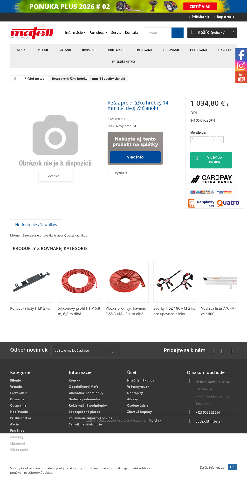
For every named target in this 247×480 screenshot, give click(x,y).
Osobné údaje (138, 405)
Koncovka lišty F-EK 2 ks (30, 308)
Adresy (132, 399)
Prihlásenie (199, 16)
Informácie (74, 32)
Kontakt (131, 32)
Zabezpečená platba (84, 412)
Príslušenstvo (123, 62)
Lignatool (17, 443)
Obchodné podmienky (86, 393)
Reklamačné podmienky (88, 405)
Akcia (21, 50)
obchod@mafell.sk (209, 421)
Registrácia (224, 16)
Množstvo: (198, 132)
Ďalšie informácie (212, 467)
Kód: (111, 119)
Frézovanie (144, 50)
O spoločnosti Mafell (84, 387)
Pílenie (43, 50)
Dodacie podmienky (84, 399)
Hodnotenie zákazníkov (36, 225)
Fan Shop (17, 431)
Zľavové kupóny (139, 412)
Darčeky (225, 50)
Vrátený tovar (138, 387)
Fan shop (96, 32)
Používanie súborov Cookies (90, 418)
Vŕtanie (66, 50)
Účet (132, 373)
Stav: (111, 126)
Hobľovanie (116, 50)
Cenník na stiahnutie (85, 424)
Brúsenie (89, 50)
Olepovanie (199, 50)
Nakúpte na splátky (135, 148)
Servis (116, 32)
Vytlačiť (121, 173)
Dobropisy (135, 393)
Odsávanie (171, 50)
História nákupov (140, 380)
